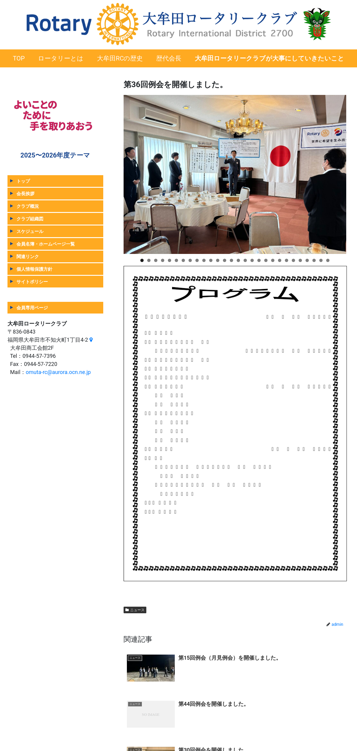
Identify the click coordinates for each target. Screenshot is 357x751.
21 (279, 260)
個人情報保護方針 (34, 269)
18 (259, 260)
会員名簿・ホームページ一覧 (45, 243)
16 (245, 260)
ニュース (135, 610)
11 (210, 260)
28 (327, 260)
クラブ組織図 (29, 218)
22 (286, 260)
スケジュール (29, 231)
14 (231, 260)
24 (300, 260)
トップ (23, 181)
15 (238, 260)
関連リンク (27, 256)
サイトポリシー (32, 281)
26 (314, 260)
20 (272, 260)
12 (217, 260)
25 (307, 260)
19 (266, 260)
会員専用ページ (32, 307)
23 (293, 260)
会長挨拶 (25, 193)
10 (204, 260)
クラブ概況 (27, 206)
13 (224, 260)
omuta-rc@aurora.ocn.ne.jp (58, 372)
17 (252, 260)
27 (321, 260)
